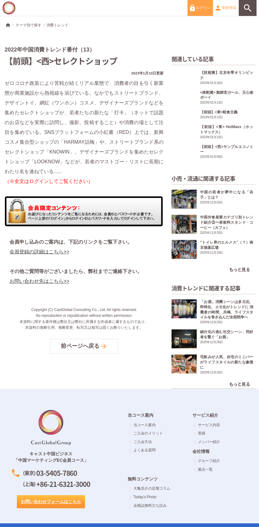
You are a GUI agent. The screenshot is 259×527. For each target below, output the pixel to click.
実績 (199, 433)
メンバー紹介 (207, 442)
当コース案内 (142, 425)
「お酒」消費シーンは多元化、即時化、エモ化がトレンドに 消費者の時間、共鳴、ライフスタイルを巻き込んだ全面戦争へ (214, 311)
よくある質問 (142, 450)
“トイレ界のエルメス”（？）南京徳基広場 (214, 250)
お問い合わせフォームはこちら (51, 501)
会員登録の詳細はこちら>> (39, 251)
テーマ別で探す (28, 25)
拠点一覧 (203, 469)
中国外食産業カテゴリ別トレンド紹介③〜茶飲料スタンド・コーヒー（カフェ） (214, 225)
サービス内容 (207, 425)
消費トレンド (57, 25)
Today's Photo (142, 497)
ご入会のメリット (146, 433)
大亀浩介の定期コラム (149, 488)
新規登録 (225, 8)
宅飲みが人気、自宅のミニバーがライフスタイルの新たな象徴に (214, 364)
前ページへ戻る (84, 346)
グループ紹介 (207, 461)
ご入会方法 (140, 442)
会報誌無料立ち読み (147, 505)
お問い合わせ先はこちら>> (39, 281)
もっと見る (239, 269)
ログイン (200, 8)
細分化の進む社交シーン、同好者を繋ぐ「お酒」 (214, 339)
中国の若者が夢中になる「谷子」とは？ (214, 200)
